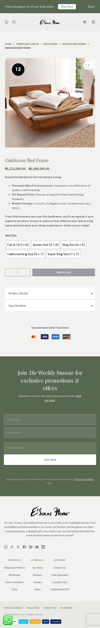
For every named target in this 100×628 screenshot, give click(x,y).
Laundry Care (59, 582)
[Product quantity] (17, 272)
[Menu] (7, 22)
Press (37, 589)
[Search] (13, 21)
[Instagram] (5, 547)
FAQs (15, 589)
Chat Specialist (59, 575)
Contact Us (60, 567)
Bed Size (11, 235)
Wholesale (14, 575)
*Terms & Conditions (84, 479)
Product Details (18, 293)
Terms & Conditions (13, 608)
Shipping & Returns (14, 567)
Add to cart (63, 272)
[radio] (18, 245)
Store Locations (14, 582)
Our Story (37, 567)
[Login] (84, 21)
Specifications (17, 305)
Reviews (37, 575)
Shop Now (71, 6)
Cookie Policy (50, 608)
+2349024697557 (60, 589)
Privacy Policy (33, 608)
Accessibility (66, 608)
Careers (37, 582)
